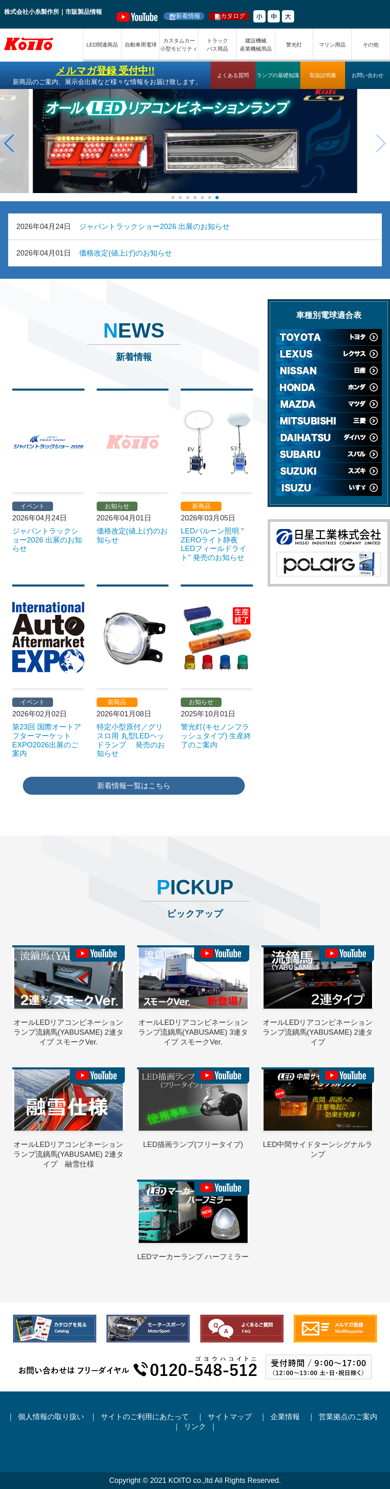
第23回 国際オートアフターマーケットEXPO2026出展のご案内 (46, 740)
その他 (371, 45)
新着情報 (188, 15)
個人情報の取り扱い (51, 1417)
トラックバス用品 (217, 45)
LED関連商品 (102, 45)
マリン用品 (332, 45)
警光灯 (294, 45)
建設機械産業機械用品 (256, 45)
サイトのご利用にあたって (146, 1417)
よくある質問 (233, 75)
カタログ (233, 15)
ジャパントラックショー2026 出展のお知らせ (154, 226)
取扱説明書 (323, 75)
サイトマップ (231, 1417)
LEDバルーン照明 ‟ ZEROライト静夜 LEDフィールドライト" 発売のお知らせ (213, 544)
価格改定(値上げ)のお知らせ (125, 253)
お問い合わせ (367, 75)
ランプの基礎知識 (278, 75)
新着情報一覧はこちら (134, 786)
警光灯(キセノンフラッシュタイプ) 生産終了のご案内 (216, 736)
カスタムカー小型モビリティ (178, 45)
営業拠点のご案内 (349, 1417)
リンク (195, 1426)
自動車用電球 (141, 45)
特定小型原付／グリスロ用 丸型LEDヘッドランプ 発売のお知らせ (131, 740)
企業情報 (286, 1417)
